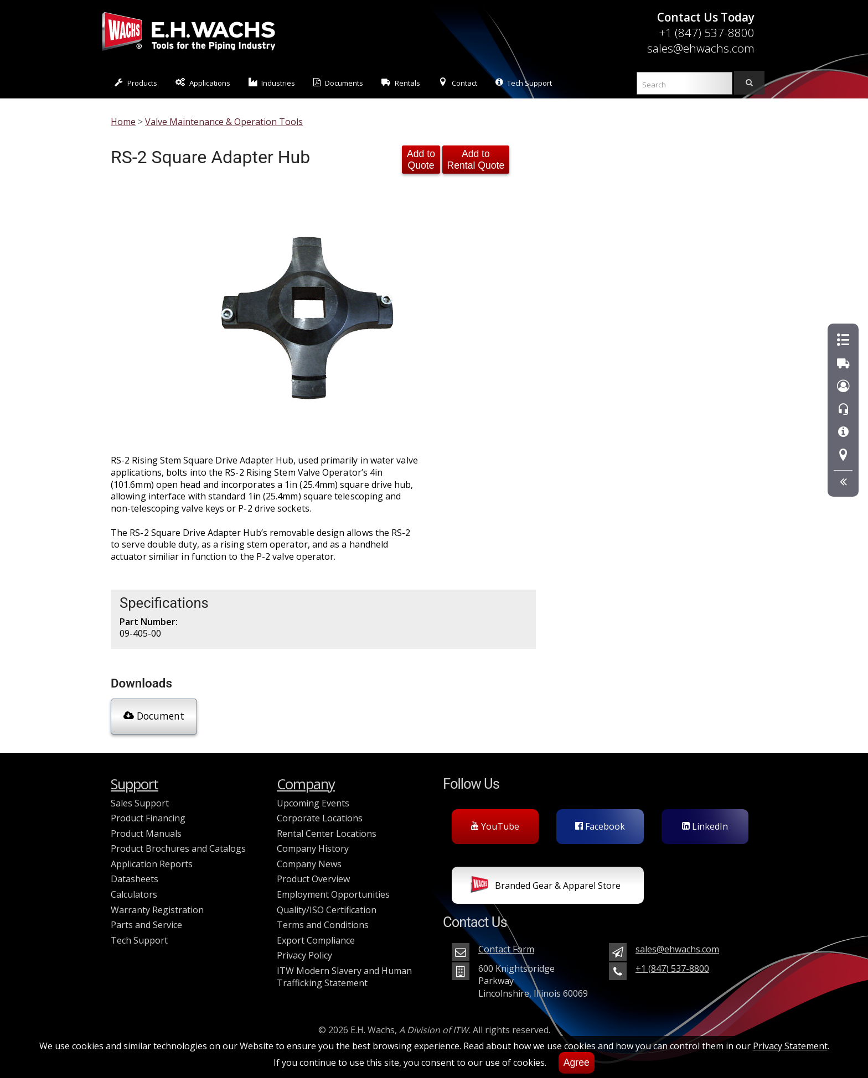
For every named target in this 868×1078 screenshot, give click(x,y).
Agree (577, 1062)
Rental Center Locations (326, 833)
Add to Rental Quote (476, 159)
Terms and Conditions (323, 925)
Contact (457, 82)
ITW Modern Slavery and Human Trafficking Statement (344, 977)
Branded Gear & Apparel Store (546, 886)
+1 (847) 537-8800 (707, 32)
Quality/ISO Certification (326, 910)
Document (153, 715)
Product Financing (148, 818)
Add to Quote (421, 159)
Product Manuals (146, 833)
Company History (313, 848)
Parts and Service (146, 925)
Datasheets (134, 879)
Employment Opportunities (333, 894)
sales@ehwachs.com (701, 48)
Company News (309, 864)
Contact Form (506, 949)
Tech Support (523, 82)
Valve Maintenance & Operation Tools (224, 122)
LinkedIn (705, 826)
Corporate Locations (320, 818)
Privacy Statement (790, 1046)
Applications (202, 82)
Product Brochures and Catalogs (178, 848)
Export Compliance (316, 940)
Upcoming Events (313, 803)
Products (136, 82)
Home (123, 122)
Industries (272, 82)
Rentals (400, 82)
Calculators (134, 894)
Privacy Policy (304, 955)
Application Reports (152, 864)
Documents (338, 82)
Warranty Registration (157, 910)
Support (134, 784)
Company (306, 784)
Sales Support (140, 803)
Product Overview (313, 879)
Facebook (600, 826)
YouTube (495, 826)
